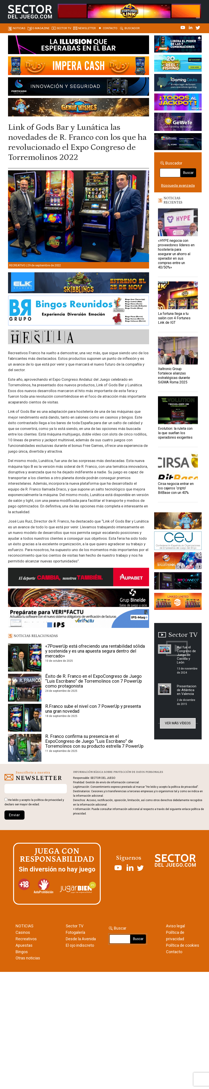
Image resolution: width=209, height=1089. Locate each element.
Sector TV (74, 926)
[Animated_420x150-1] (178, 602)
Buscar (188, 173)
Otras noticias (28, 958)
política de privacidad (48, 800)
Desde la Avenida (81, 938)
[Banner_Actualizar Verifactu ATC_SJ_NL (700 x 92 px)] (78, 619)
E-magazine (41, 28)
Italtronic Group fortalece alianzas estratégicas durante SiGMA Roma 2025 (174, 375)
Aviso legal (175, 926)
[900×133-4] (78, 283)
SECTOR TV (64, 28)
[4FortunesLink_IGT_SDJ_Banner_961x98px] (129, 10)
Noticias (19, 28)
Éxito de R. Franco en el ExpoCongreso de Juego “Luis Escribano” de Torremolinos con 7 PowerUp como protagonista (93, 681)
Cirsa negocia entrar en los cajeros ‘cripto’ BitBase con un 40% (176, 488)
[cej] (178, 541)
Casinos (23, 932)
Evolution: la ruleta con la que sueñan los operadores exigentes (175, 433)
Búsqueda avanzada (178, 185)
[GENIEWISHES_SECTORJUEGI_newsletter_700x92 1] (78, 108)
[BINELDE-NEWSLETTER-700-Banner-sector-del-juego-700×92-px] (78, 598)
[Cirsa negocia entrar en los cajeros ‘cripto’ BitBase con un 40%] (178, 465)
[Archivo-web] (178, 142)
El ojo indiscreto (80, 945)
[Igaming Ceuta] (178, 83)
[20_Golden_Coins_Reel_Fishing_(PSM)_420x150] (178, 64)
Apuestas (24, 945)
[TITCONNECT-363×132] (178, 582)
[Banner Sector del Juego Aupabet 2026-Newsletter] (78, 578)
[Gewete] (178, 122)
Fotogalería (75, 932)
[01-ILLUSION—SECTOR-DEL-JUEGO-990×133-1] (78, 45)
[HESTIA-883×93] (78, 337)
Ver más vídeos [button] (178, 723)
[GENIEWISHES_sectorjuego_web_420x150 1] (178, 521)
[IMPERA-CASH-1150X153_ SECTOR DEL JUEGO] (78, 66)
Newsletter (87, 28)
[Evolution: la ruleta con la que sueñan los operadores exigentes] (178, 410)
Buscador (132, 28)
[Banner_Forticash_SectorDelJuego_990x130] (78, 87)
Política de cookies (182, 945)
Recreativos (26, 938)
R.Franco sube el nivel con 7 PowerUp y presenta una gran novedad (93, 709)
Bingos (22, 951)
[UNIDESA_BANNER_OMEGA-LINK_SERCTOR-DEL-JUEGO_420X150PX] (178, 102)
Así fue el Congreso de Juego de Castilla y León (186, 654)
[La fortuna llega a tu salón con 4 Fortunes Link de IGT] (178, 295)
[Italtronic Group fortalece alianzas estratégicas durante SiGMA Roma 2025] (178, 350)
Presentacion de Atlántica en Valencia (186, 690)
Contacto (110, 28)
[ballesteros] (178, 562)
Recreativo (17, 265)
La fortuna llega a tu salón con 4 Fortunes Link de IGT (174, 318)
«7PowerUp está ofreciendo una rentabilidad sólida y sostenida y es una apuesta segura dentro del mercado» (95, 651)
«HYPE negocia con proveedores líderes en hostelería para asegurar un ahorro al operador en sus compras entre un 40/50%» (176, 253)
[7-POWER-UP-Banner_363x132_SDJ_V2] (178, 45)
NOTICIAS (24, 926)
